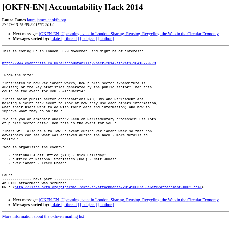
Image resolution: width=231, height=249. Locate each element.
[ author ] (106, 38)
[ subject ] (88, 38)
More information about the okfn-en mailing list (43, 244)
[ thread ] (71, 38)
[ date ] (56, 38)
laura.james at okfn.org (46, 20)
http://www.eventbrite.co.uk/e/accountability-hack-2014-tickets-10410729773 (79, 66)
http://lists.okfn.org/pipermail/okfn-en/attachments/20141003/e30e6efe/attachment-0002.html (108, 214)
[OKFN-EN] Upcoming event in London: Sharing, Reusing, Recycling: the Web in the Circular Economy (129, 33)
